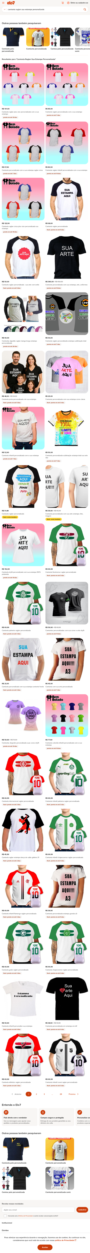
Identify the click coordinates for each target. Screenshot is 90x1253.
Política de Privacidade (26, 1216)
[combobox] (5, 9)
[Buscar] (45, 9)
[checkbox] (5, 1215)
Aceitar (45, 1247)
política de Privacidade (66, 1240)
